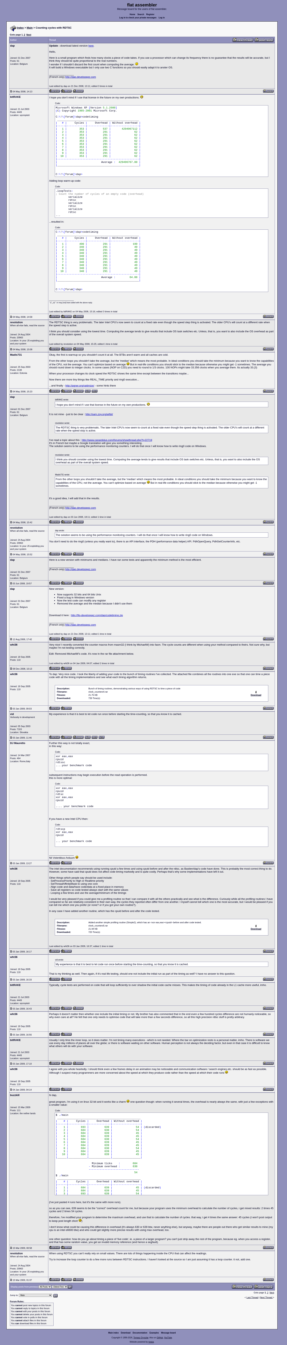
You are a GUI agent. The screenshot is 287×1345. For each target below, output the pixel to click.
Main (30, 27)
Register (150, 14)
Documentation (140, 1333)
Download (126, 1333)
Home (132, 14)
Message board (168, 1333)
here (91, 45)
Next (28, 34)
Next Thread (266, 1297)
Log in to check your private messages (137, 18)
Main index (113, 1333)
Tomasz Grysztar (140, 1338)
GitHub (160, 1338)
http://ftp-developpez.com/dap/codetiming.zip (97, 615)
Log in (162, 18)
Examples (154, 1333)
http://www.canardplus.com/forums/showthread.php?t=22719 (117, 440)
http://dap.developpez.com (80, 76)
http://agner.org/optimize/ (79, 385)
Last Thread (252, 1297)
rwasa (151, 1342)
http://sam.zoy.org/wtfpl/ (99, 414)
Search (140, 14)
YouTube (168, 1338)
